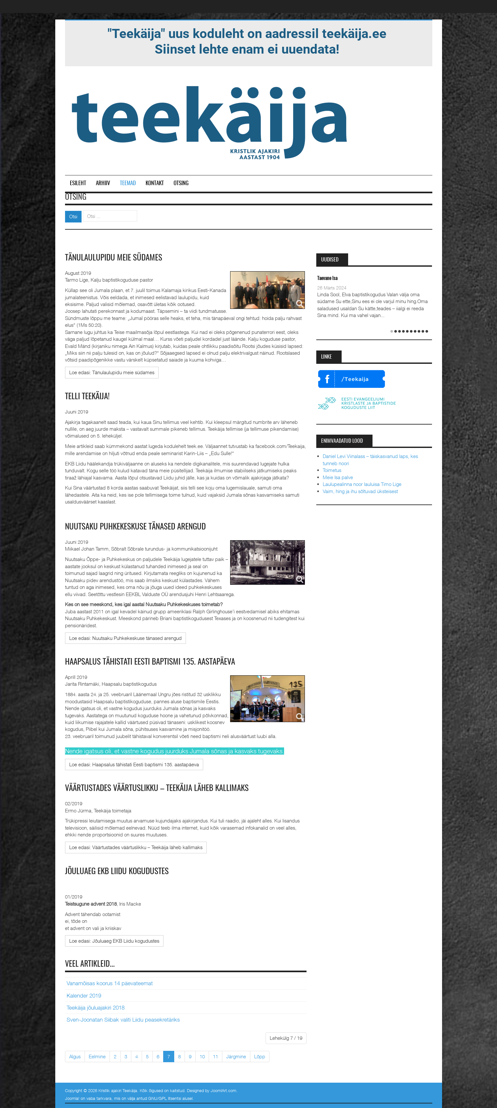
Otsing (181, 183)
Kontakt (155, 183)
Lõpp (259, 1056)
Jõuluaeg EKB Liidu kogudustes (119, 871)
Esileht (78, 183)
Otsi (73, 216)
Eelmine (97, 1056)
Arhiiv (103, 183)
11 (215, 1056)
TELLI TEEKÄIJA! (88, 396)
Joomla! (72, 1097)
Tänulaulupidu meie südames (115, 258)
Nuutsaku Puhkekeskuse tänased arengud (139, 527)
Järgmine (236, 1056)
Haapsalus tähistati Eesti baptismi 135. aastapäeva (153, 661)
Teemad (128, 183)
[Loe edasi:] (112, 372)
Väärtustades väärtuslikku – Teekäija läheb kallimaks (161, 788)
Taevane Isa (327, 278)
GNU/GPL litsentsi (164, 1097)
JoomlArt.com (223, 1090)
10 (202, 1056)
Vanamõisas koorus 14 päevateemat (110, 983)
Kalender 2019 (84, 995)
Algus (75, 1056)
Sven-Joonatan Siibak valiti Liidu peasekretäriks (123, 1019)
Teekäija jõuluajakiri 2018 (95, 1007)
